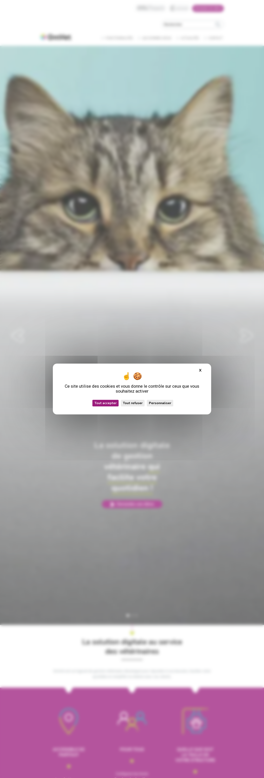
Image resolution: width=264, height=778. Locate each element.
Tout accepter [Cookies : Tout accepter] (105, 403)
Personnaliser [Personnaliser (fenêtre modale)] (160, 403)
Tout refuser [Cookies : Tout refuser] (133, 403)
